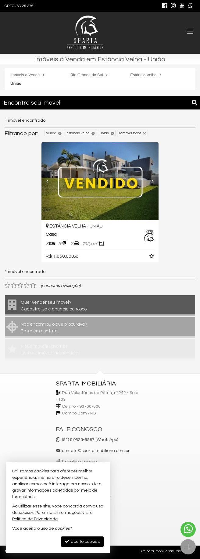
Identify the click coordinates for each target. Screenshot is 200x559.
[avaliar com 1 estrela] (7, 285)
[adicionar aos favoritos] (152, 257)
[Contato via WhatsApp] (188, 529)
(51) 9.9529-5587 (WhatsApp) (90, 440)
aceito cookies (82, 541)
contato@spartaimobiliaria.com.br (96, 451)
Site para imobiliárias (156, 551)
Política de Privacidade (35, 519)
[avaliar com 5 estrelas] (33, 285)
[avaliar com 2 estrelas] (14, 285)
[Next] (150, 181)
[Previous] (50, 181)
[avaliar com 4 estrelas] (27, 285)
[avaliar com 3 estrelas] (20, 285)
